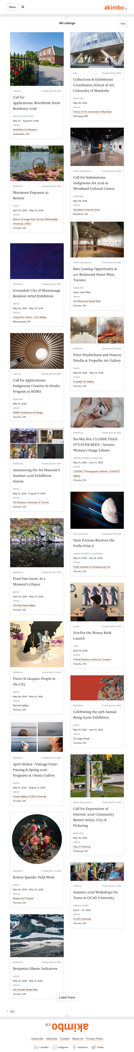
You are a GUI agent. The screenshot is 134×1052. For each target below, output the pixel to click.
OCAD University (82, 918)
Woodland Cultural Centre (86, 209)
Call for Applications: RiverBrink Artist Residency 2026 (36, 103)
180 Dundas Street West (25, 989)
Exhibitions (18, 186)
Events (76, 626)
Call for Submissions (82, 170)
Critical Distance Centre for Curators (92, 659)
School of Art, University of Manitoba (92, 111)
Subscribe (37, 1038)
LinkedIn (41, 1047)
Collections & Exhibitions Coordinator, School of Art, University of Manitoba (94, 85)
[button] (12, 7)
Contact (64, 1038)
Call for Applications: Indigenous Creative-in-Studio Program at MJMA (36, 386)
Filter (123, 23)
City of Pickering (81, 846)
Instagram (60, 1047)
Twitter (97, 1047)
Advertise (51, 1038)
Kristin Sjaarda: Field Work (34, 877)
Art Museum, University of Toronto (31, 502)
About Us (77, 1038)
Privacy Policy (94, 1038)
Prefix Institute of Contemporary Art (91, 566)
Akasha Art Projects (23, 898)
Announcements (80, 533)
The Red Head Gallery (24, 605)
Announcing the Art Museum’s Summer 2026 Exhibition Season (36, 475)
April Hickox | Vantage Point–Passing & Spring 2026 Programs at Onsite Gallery (36, 770)
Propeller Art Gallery (83, 381)
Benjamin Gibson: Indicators (35, 968)
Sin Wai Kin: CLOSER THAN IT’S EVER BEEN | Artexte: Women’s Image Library (95, 444)
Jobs (75, 72)
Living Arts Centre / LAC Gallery (30, 317)
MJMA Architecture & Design (28, 412)
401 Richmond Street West (87, 301)
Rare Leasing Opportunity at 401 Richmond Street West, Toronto (95, 274)
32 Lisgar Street (81, 738)
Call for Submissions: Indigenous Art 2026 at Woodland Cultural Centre (93, 183)
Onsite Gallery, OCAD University (29, 796)
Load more (67, 997)
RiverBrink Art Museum (25, 129)
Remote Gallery (21, 705)
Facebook (80, 1047)
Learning (17, 90)
